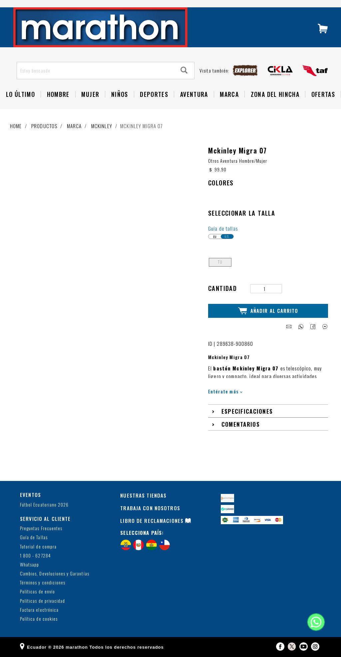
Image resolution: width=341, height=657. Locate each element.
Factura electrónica (39, 610)
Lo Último (20, 94)
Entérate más (225, 391)
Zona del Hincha (275, 94)
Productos (44, 125)
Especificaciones (247, 411)
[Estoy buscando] (95, 70)
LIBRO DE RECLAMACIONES (151, 520)
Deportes (154, 94)
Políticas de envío (37, 591)
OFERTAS (323, 94)
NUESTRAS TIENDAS (143, 495)
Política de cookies (39, 619)
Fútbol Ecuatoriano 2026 (44, 504)
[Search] (184, 70)
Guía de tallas (223, 228)
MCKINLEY (101, 125)
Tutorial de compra (38, 546)
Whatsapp (29, 564)
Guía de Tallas (34, 537)
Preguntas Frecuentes (41, 528)
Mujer (90, 94)
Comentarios (240, 424)
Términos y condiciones (42, 582)
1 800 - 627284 (35, 555)
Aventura (194, 94)
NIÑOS (119, 94)
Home (16, 125)
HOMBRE (58, 94)
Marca (229, 94)
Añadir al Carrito (268, 311)
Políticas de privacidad (42, 601)
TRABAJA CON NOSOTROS (150, 508)
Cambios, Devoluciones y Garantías (54, 573)
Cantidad (222, 288)
